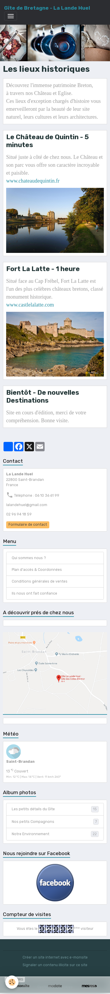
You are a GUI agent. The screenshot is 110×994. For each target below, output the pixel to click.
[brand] (47, 8)
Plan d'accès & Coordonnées (37, 570)
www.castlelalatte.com (30, 305)
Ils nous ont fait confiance (34, 593)
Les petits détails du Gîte (55, 809)
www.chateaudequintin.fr (33, 181)
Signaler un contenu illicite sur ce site (55, 965)
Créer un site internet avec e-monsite (55, 957)
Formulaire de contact (28, 524)
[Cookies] (11, 982)
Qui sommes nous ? (29, 558)
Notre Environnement (55, 834)
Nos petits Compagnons (55, 822)
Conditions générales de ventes (39, 581)
